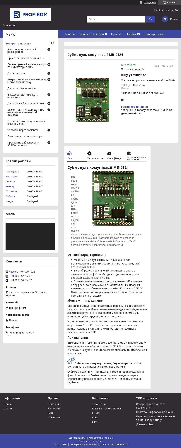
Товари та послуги (91, 34)
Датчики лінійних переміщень (26, 103)
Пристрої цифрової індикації (25, 58)
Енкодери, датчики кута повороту (22, 96)
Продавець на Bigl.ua (90, 441)
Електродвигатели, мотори (24, 136)
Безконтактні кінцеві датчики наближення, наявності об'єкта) (26, 112)
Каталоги (54, 408)
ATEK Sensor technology (107, 408)
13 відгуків (150, 2)
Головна (69, 34)
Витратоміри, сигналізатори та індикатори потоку (27, 81)
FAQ (83, 42)
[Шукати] (150, 19)
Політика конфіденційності (114, 444)
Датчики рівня (16, 73)
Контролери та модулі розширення (21, 50)
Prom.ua (108, 437)
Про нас (116, 34)
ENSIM (96, 413)
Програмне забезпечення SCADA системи (23, 144)
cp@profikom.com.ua (22, 271)
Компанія (53, 404)
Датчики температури (21, 88)
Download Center (101, 42)
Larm (95, 421)
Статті (8, 408)
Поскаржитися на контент (83, 444)
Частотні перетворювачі (22, 130)
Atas (95, 417)
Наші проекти (153, 34)
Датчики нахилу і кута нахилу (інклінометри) (26, 122)
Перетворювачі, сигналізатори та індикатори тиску (26, 66)
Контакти (70, 42)
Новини (131, 34)
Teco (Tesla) (99, 404)
